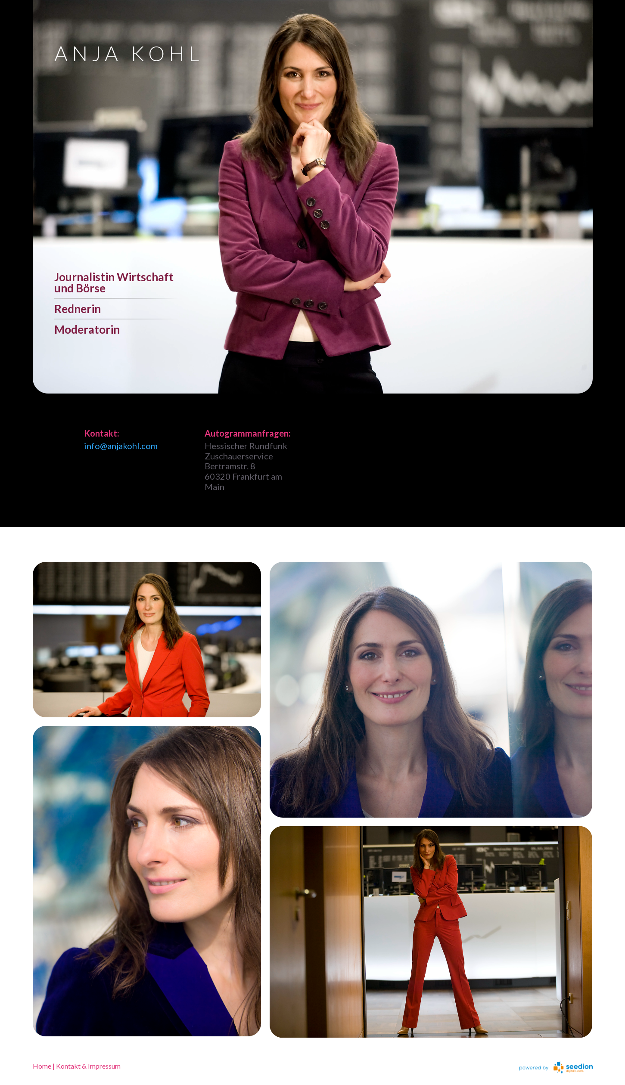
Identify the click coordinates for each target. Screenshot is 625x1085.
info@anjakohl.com (121, 445)
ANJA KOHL (128, 53)
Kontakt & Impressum (88, 1066)
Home (42, 1066)
